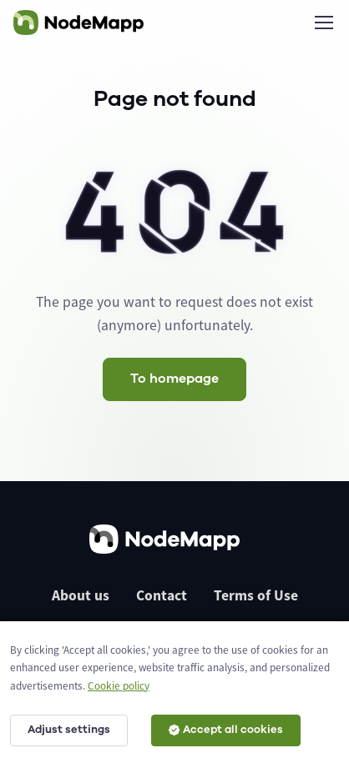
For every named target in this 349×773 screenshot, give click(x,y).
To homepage (174, 378)
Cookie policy (118, 686)
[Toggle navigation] (323, 23)
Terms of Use (256, 595)
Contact (161, 595)
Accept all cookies (226, 729)
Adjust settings (69, 729)
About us (80, 595)
